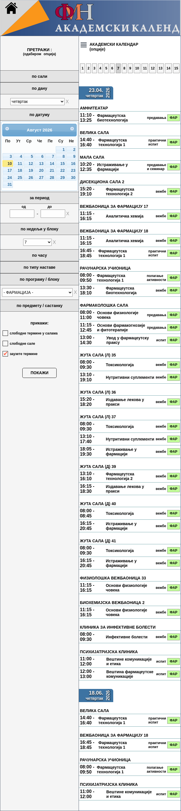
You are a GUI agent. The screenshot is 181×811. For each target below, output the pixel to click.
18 (20, 170)
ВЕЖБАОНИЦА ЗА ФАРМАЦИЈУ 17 (114, 206)
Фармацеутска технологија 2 (120, 191)
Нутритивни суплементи (130, 377)
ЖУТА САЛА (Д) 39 (98, 466)
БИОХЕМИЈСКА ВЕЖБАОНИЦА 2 (112, 602)
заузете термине (23, 354)
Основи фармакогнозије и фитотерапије (121, 327)
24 (9, 178)
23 (73, 170)
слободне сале (22, 344)
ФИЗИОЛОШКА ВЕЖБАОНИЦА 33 (113, 578)
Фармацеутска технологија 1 (112, 142)
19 (31, 170)
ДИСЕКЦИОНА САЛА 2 (102, 182)
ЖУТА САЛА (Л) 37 (98, 417)
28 (52, 178)
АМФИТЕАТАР (94, 108)
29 (62, 178)
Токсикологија (120, 364)
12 (31, 164)
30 (73, 178)
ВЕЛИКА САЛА (94, 132)
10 (9, 164)
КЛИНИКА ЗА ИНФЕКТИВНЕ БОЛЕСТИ (117, 627)
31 (9, 184)
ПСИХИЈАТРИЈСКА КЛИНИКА (109, 651)
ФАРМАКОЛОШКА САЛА (104, 305)
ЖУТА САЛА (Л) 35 (98, 355)
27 (41, 178)
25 (20, 178)
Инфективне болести (127, 637)
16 (73, 164)
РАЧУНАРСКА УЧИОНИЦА (105, 268)
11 (20, 164)
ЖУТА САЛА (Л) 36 (98, 392)
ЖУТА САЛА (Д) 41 (98, 541)
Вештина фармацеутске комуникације (130, 674)
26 (31, 178)
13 (41, 164)
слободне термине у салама (33, 333)
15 (62, 164)
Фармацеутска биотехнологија (112, 117)
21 (52, 170)
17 (9, 170)
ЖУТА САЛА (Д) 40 (98, 503)
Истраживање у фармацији (112, 167)
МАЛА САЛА (92, 157)
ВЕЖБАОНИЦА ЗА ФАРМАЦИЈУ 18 (114, 231)
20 (41, 170)
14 (52, 164)
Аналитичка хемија (125, 216)
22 (62, 170)
